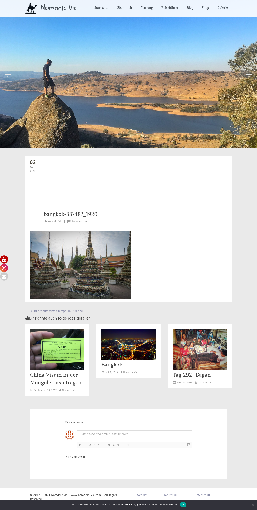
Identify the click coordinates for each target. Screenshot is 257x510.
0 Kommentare (78, 221)
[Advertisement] (126, 185)
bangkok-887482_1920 (70, 214)
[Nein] (252, 504)
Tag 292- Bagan (192, 375)
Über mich (124, 8)
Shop (205, 8)
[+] (127, 444)
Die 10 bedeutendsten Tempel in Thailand (54, 311)
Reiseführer (169, 8)
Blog (190, 8)
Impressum (171, 495)
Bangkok (111, 365)
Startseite (101, 8)
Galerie (222, 8)
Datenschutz (202, 495)
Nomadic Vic (59, 8)
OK (183, 504)
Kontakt (141, 495)
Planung (147, 8)
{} (123, 444)
